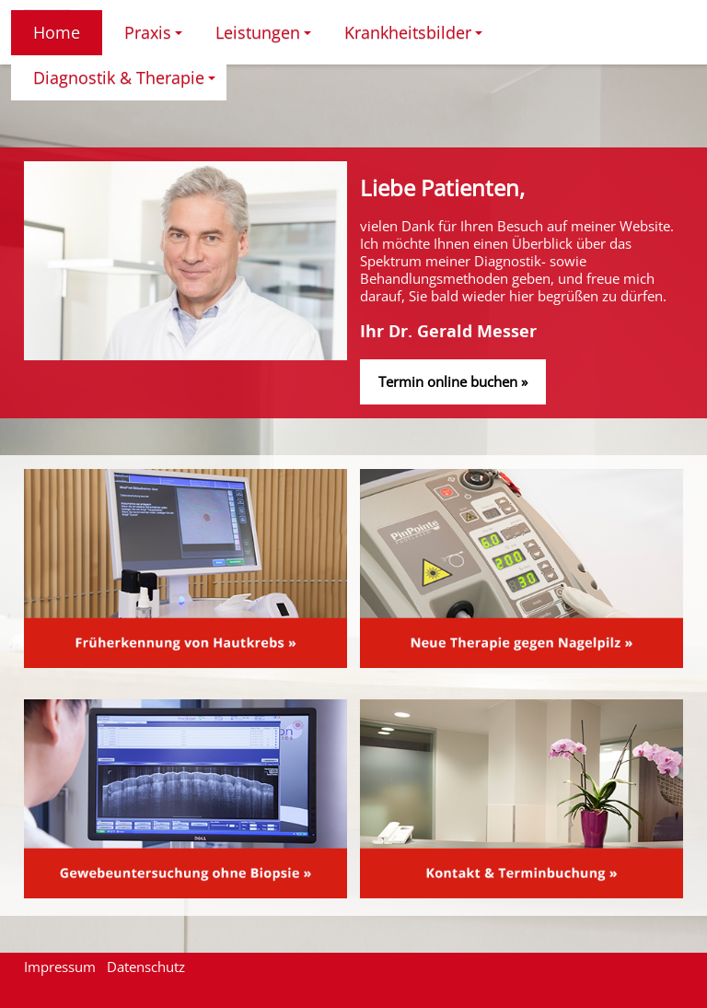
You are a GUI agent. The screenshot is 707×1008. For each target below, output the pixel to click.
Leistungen (266, 38)
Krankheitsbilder (416, 38)
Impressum (60, 966)
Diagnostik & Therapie (127, 83)
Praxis (156, 38)
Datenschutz (146, 966)
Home (56, 32)
